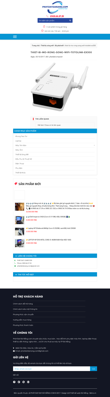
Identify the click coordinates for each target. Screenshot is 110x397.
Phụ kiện (19, 168)
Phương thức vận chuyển (23, 314)
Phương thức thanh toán (23, 325)
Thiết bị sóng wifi (47, 45)
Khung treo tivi (21, 136)
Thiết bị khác (21, 172)
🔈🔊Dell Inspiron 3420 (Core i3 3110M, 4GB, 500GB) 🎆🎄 (48, 217)
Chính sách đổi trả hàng (23, 303)
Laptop (18, 141)
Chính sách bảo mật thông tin (25, 309)
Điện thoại (20, 163)
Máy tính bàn (55, 145)
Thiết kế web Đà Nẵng (79, 393)
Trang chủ (36, 45)
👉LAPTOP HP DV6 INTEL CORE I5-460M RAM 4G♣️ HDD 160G (48, 240)
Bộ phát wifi (59, 45)
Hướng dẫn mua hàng (22, 320)
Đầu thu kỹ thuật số (24, 159)
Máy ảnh (19, 150)
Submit (70, 20)
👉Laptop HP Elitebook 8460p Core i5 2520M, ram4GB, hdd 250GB (51, 228)
